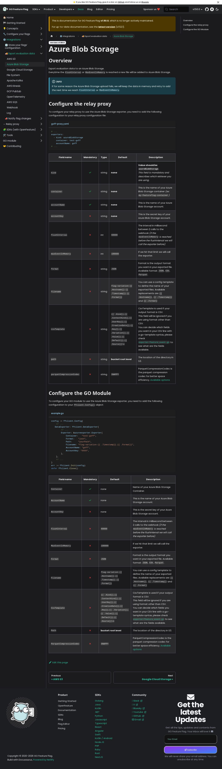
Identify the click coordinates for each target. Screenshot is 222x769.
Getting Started (67, 701)
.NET (97, 712)
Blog (89, 9)
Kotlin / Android (103, 738)
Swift (98, 734)
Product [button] (48, 9)
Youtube (139, 712)
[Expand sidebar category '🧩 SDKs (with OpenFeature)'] (41, 129)
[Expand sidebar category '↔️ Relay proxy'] (41, 124)
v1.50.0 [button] (196, 9)
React (98, 727)
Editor (99, 9)
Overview (188, 20)
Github (138, 715)
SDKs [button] (35, 9)
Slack (137, 700)
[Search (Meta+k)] (176, 9)
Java (98, 704)
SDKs (60, 714)
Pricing (111, 9)
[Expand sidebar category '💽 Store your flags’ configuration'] (41, 46)
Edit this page (58, 662)
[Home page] (52, 36)
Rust (97, 753)
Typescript (101, 723)
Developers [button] (65, 9)
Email (138, 719)
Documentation (67, 710)
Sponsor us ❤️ (151, 9)
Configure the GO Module (196, 29)
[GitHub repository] (207, 9)
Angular (99, 730)
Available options (160, 379)
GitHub (121, 2)
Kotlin (98, 708)
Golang (99, 700)
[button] (23, 28)
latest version (106, 26)
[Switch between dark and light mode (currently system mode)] (217, 9)
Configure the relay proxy (195, 25)
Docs (81, 9)
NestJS (99, 757)
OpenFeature (65, 705)
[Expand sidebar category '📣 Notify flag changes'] (41, 118)
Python (99, 715)
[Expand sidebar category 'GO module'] (41, 140)
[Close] (218, 2)
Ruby (97, 749)
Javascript (101, 719)
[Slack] (212, 9)
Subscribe (190, 750)
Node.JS (99, 742)
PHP (97, 745)
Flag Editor (64, 723)
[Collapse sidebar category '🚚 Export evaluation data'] (41, 53)
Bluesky (145, 2)
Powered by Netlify (43, 759)
